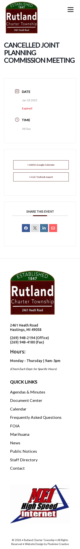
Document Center (26, 400)
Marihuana (19, 434)
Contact (17, 468)
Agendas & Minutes (27, 392)
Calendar (18, 408)
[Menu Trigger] (70, 9)
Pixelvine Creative (58, 544)
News (15, 442)
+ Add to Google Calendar (41, 164)
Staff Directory (24, 459)
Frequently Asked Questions (36, 417)
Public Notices (23, 451)
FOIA (15, 425)
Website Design (34, 544)
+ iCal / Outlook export (41, 176)
